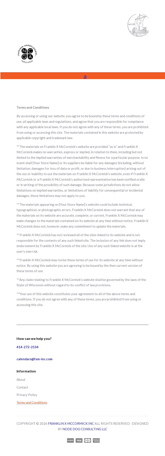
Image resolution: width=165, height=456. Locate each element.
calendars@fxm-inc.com (34, 359)
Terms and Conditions (32, 402)
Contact (22, 387)
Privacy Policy (27, 395)
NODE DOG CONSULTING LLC (85, 429)
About (21, 379)
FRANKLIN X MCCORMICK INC (71, 423)
